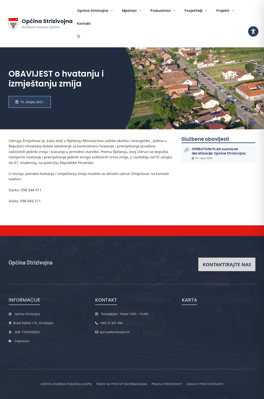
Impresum (22, 341)
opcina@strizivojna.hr (115, 332)
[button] (79, 36)
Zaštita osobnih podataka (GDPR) (66, 384)
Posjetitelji (198, 10)
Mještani (134, 10)
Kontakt (84, 23)
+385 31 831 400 (111, 323)
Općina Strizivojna (47, 21)
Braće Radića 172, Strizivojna (33, 323)
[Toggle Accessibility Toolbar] (253, 31)
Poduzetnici (165, 10)
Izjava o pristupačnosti (205, 384)
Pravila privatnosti (167, 384)
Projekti (227, 10)
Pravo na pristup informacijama (121, 384)
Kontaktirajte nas (227, 264)
